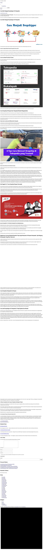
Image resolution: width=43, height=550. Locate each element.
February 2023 (4, 495)
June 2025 (3, 488)
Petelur (1, 2)
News (3, 502)
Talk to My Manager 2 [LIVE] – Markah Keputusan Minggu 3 (8, 468)
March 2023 (4, 494)
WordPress (24, 506)
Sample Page (4, 6)
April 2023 (3, 493)
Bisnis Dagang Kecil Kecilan (3, 426)
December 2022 (4, 497)
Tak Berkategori (4, 504)
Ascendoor (16, 506)
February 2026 (4, 480)
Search (1, 458)
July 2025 (3, 487)
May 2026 (3, 477)
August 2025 (4, 486)
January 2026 (4, 481)
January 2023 (4, 496)
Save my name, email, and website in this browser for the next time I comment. (12, 454)
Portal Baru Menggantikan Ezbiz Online (6, 465)
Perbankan (3, 503)
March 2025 (4, 490)
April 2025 (3, 489)
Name (1, 449)
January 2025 (4, 492)
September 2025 (4, 485)
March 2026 (4, 479)
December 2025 (4, 482)
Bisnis (1, 8)
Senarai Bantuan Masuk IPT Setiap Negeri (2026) (7, 464)
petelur (1, 13)
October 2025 (4, 484)
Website (1, 452)
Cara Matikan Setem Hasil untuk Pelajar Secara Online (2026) (9, 467)
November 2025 (4, 483)
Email (1, 451)
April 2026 (3, 478)
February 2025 (4, 491)
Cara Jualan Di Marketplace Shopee (4, 433)
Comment (2, 447)
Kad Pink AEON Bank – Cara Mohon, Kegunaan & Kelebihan (8, 466)
